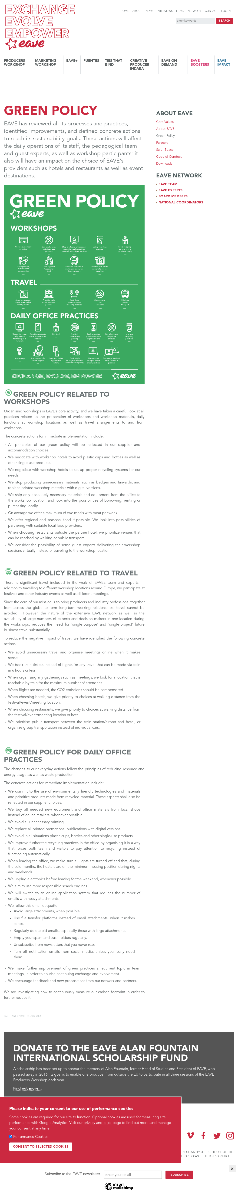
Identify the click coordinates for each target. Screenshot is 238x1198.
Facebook (203, 1135)
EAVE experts (170, 190)
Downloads (164, 163)
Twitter (217, 1135)
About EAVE (165, 129)
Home (124, 11)
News (149, 11)
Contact (211, 11)
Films (180, 11)
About (137, 11)
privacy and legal (97, 1123)
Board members (173, 196)
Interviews (165, 11)
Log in (226, 11)
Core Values (165, 122)
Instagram (230, 1135)
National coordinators (181, 202)
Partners (162, 142)
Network (194, 11)
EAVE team (168, 184)
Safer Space (165, 149)
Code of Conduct (169, 156)
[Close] (232, 1168)
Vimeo (190, 1135)
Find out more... (27, 1088)
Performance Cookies (30, 1137)
